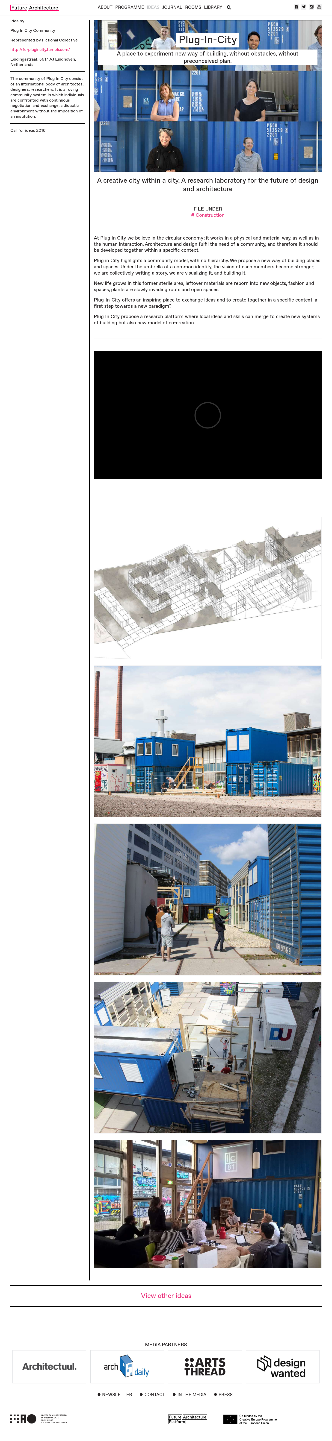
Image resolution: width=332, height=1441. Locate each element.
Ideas (153, 7)
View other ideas (166, 1296)
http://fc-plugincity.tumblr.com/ (40, 49)
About (105, 7)
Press (226, 1394)
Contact (155, 1394)
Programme (129, 7)
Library (213, 7)
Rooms (193, 7)
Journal (172, 7)
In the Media (192, 1394)
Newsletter (117, 1394)
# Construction (208, 215)
